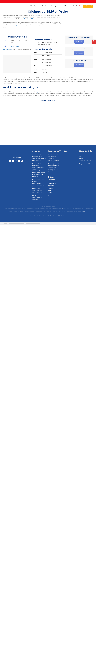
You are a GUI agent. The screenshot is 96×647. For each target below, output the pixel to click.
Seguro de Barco (36, 183)
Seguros (56, 6)
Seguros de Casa (37, 157)
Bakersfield (51, 185)
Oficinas (67, 6)
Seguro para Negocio (38, 167)
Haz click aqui (79, 53)
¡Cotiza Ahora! (88, 6)
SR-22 (34, 169)
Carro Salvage (52, 157)
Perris (49, 190)
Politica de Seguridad (85, 162)
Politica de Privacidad (85, 160)
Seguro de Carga (37, 190)
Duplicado (51, 158)
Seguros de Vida (36, 160)
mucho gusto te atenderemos (14, 26)
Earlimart (50, 189)
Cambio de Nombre (53, 160)
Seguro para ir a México (38, 162)
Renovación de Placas (54, 162)
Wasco (50, 192)
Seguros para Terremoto (39, 158)
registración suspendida (42, 92)
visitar (37, 15)
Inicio (31, 6)
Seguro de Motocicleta (38, 172)
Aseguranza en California (86, 164)
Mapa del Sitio (85, 151)
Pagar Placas (37, 6)
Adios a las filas (7, 49)
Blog (66, 151)
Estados (73, 6)
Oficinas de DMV (52, 183)
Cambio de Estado (53, 155)
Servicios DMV (54, 151)
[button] (94, 42)
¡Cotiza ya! (79, 41)
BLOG (61, 6)
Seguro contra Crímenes (39, 192)
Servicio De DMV (47, 6)
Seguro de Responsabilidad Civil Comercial (38, 179)
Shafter (50, 196)
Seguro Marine (36, 188)
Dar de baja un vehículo (54, 164)
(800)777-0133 (15, 46)
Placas (50, 194)
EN (76, 6)
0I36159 (85, 211)
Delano (50, 187)
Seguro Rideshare (37, 171)
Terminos (81, 158)
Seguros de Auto (36, 155)
